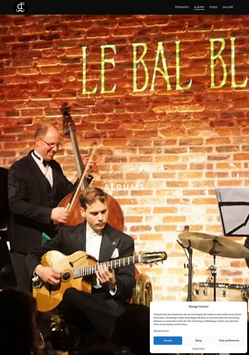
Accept (168, 340)
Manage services (161, 330)
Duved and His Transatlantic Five (42, 236)
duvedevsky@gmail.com (179, 295)
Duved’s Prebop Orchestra (38, 242)
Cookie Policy (198, 348)
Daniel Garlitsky (98, 290)
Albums (199, 7)
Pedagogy (182, 7)
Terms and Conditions (108, 342)
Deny (198, 340)
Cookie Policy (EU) (143, 342)
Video (214, 7)
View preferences (229, 340)
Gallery (228, 7)
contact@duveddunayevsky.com (184, 290)
